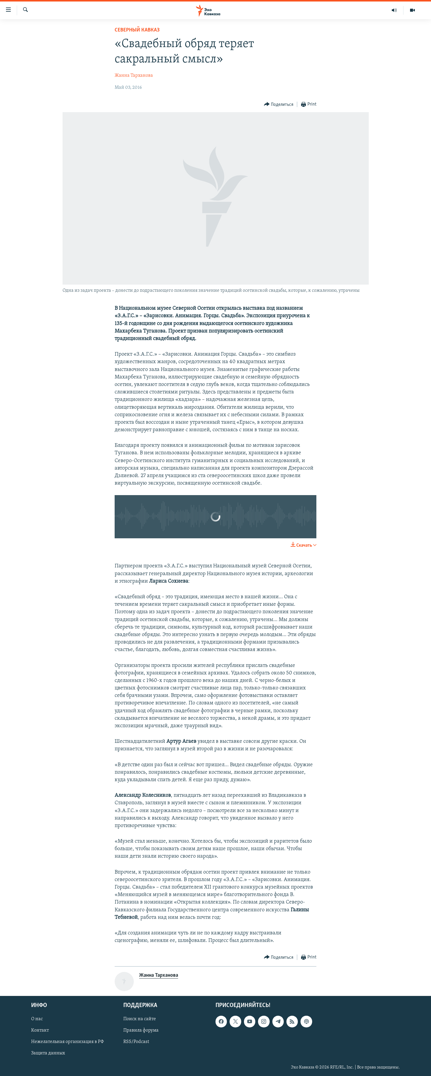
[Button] (279, 104)
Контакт (40, 1030)
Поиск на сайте (139, 1019)
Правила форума (141, 1030)
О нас (37, 1019)
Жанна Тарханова (134, 75)
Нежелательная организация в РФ (67, 1042)
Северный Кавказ (137, 30)
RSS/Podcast (136, 1042)
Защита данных (48, 1053)
